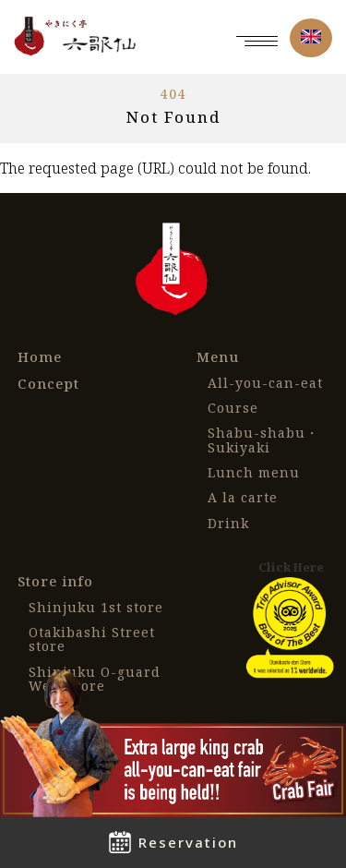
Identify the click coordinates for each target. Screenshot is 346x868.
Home (40, 357)
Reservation (173, 842)
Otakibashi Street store (92, 639)
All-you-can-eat (265, 383)
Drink (228, 523)
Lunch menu (254, 472)
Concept (48, 384)
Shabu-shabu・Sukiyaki (263, 440)
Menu (218, 357)
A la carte (243, 497)
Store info (55, 581)
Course (233, 408)
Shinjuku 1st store (96, 607)
